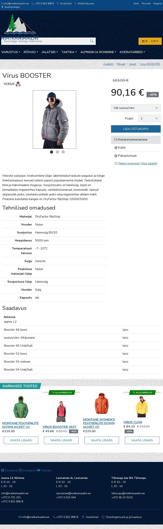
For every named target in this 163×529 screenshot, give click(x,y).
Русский (146, 3)
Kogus (129, 118)
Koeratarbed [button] (131, 52)
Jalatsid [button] (49, 52)
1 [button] (51, 152)
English (158, 3)
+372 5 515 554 (66, 497)
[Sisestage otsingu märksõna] (48, 41)
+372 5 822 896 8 (43, 3)
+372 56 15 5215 (122, 497)
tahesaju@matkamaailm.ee (128, 493)
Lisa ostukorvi (135, 129)
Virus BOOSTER (150, 64)
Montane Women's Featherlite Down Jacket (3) (99, 423)
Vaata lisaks (21, 440)
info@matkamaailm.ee (15, 3)
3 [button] (63, 152)
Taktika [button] (68, 52)
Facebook (9, 470)
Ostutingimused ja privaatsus (122, 517)
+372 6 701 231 (11, 497)
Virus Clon (132, 422)
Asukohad (64, 3)
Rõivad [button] (30, 52)
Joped (132, 64)
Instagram (27, 470)
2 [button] (57, 152)
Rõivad (121, 64)
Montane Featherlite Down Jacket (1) (20, 425)
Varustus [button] (9, 52)
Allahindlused (84, 3)
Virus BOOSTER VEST (60, 427)
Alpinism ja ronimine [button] (97, 52)
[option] (54, 119)
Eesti (136, 3)
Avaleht (108, 64)
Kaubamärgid (10, 7)
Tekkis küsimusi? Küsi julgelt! (136, 163)
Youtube (44, 470)
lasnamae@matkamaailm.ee (73, 493)
